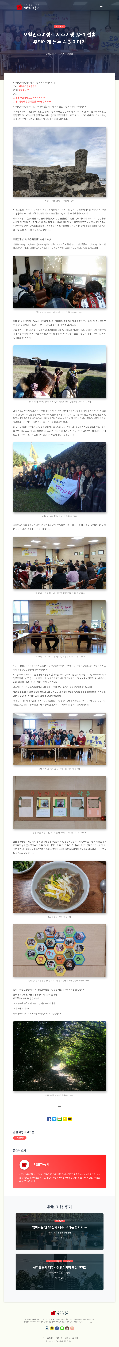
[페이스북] (57, 1328)
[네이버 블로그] (62, 1328)
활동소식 (59, 1338)
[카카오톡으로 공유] (70, 1119)
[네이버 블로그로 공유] (59, 1119)
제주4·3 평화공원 (26, 86)
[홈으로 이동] (28, 6)
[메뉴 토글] (101, 6)
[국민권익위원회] (47, 1328)
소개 (42, 1338)
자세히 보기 (59, 1238)
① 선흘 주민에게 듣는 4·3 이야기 (27, 98)
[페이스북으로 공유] (49, 1119)
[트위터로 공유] (54, 1119)
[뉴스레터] (72, 1328)
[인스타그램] (67, 1328)
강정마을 (22, 90)
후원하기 (50, 1338)
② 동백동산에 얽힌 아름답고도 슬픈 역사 (31, 101)
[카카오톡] (52, 1328)
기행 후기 (59, 26)
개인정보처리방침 (71, 1338)
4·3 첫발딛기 (19, 1138)
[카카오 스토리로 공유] (65, 1119)
